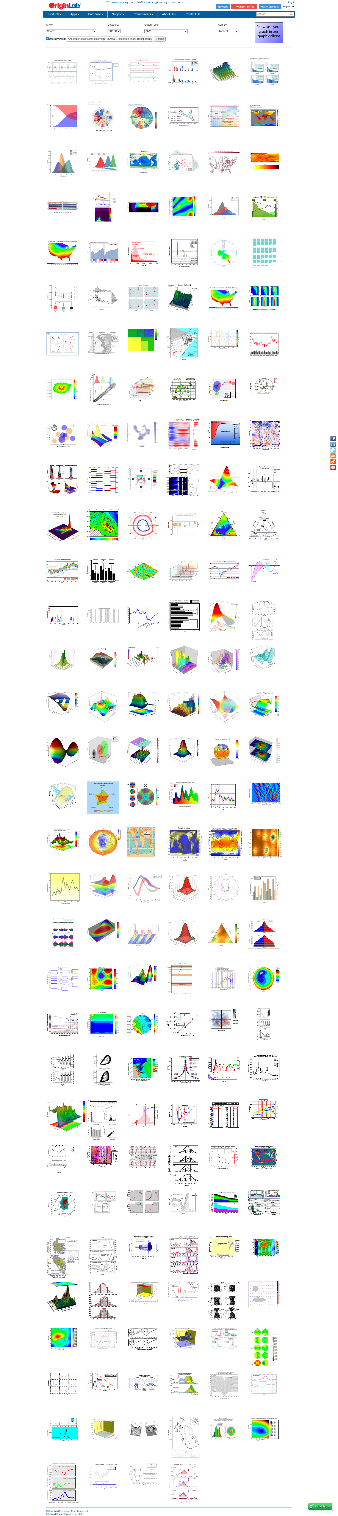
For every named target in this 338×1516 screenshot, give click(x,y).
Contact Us (193, 14)
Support (118, 14)
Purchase (95, 14)
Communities (143, 14)
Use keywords (57, 38)
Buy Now (223, 6)
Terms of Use (78, 1514)
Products (54, 14)
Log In (291, 2)
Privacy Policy (63, 1514)
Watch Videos (270, 6)
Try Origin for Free (244, 6)
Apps (74, 14)
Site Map (50, 1514)
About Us (169, 14)
